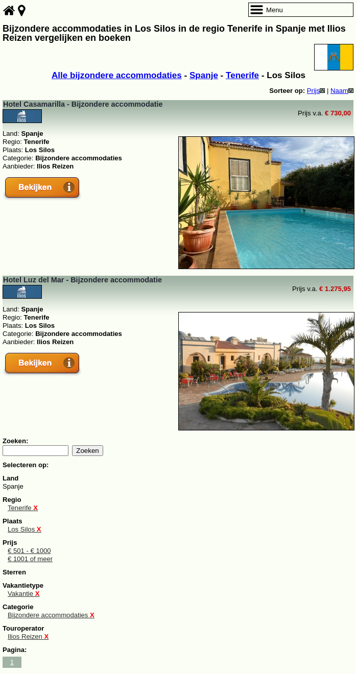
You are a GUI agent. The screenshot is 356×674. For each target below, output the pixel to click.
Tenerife (242, 75)
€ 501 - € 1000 (29, 551)
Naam (341, 90)
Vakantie (23, 593)
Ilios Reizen (28, 636)
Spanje (203, 75)
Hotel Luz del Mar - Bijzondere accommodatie (82, 280)
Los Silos (24, 529)
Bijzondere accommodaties (51, 615)
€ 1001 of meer (30, 559)
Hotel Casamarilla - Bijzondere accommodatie (83, 104)
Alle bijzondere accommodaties (117, 75)
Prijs (316, 90)
